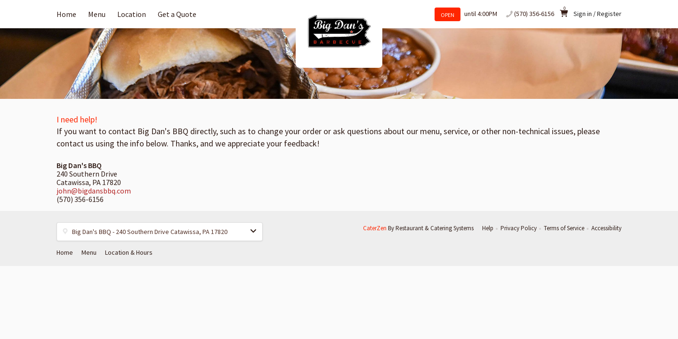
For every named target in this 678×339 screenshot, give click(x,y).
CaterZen (375, 228)
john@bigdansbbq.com (93, 190)
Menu (96, 14)
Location (131, 14)
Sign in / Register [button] (597, 13)
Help (487, 228)
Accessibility (606, 228)
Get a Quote (177, 14)
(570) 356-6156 (534, 13)
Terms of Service (564, 228)
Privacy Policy (518, 228)
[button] (159, 231)
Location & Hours (129, 252)
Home (66, 14)
